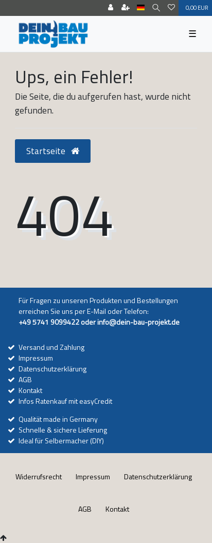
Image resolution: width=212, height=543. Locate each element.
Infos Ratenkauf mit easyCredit (65, 401)
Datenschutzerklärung (52, 368)
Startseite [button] (52, 151)
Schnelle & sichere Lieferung (63, 429)
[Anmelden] (110, 8)
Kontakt (30, 390)
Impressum (36, 357)
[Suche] (156, 8)
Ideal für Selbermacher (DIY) (61, 440)
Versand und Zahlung (51, 347)
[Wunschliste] (171, 8)
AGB (25, 379)
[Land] (140, 8)
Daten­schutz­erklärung (158, 476)
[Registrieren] (125, 8)
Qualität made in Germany (58, 419)
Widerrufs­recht (38, 476)
